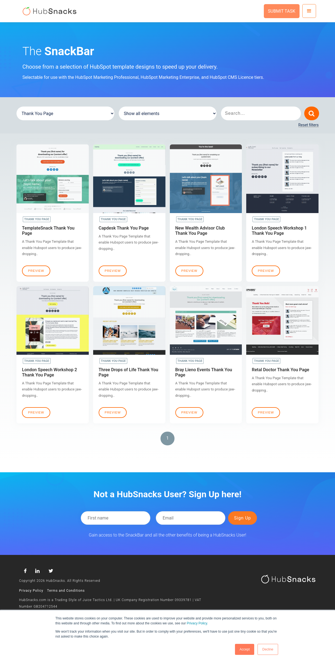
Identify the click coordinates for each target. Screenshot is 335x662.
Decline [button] (267, 649)
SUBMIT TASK (281, 11)
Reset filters (308, 125)
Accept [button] (245, 649)
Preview (36, 270)
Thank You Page (36, 219)
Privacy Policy (31, 591)
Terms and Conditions (66, 591)
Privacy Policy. (197, 623)
